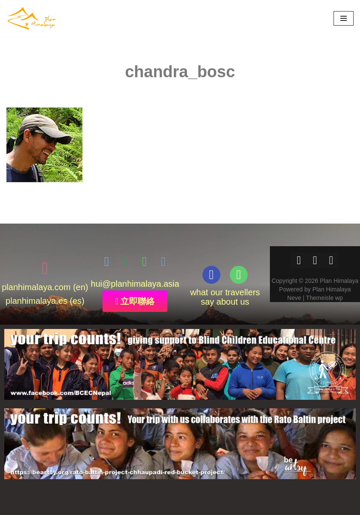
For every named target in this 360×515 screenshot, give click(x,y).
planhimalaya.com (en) (45, 286)
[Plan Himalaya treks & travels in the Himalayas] (32, 18)
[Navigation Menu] (344, 18)
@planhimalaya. (133, 283)
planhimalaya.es (36, 300)
